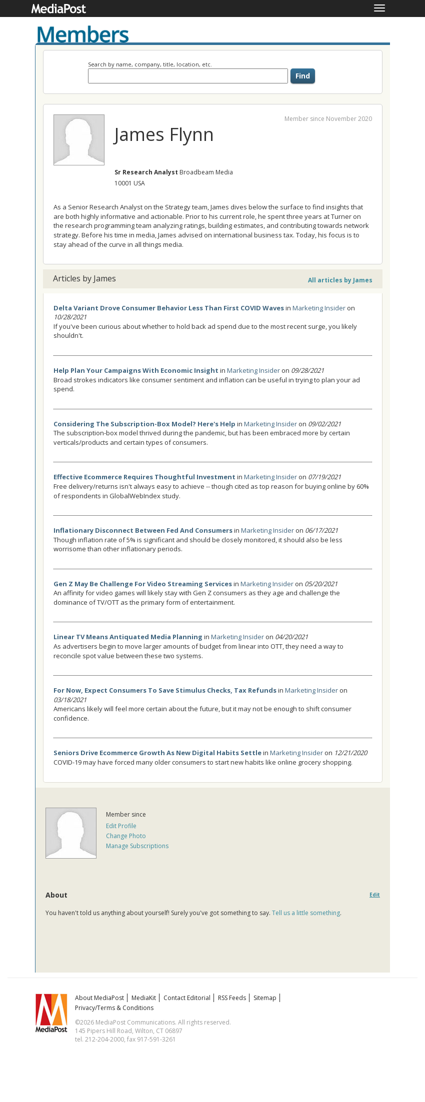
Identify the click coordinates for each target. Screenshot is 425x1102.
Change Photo (126, 836)
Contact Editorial (187, 998)
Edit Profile (121, 826)
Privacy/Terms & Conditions (114, 1008)
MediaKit (144, 998)
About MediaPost (99, 998)
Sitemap (265, 998)
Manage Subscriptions (137, 846)
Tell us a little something (306, 913)
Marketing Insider (319, 307)
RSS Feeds (232, 998)
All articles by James (340, 280)
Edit (375, 895)
